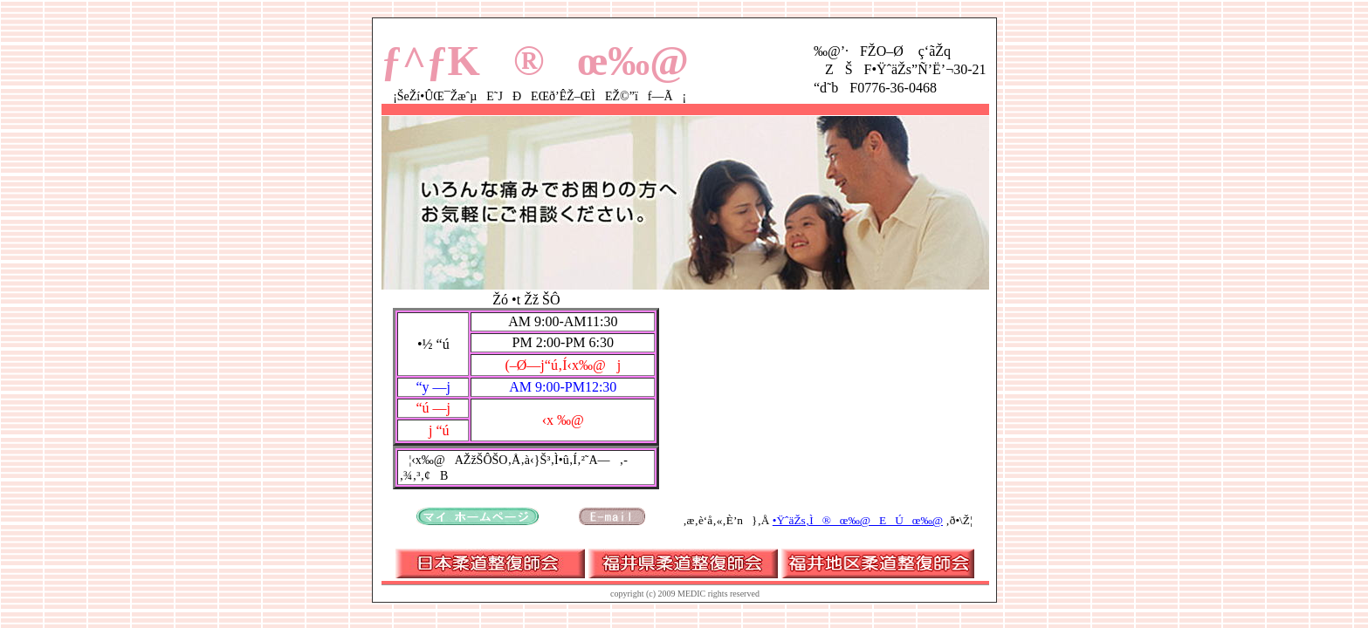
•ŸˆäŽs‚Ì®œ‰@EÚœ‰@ (858, 520)
